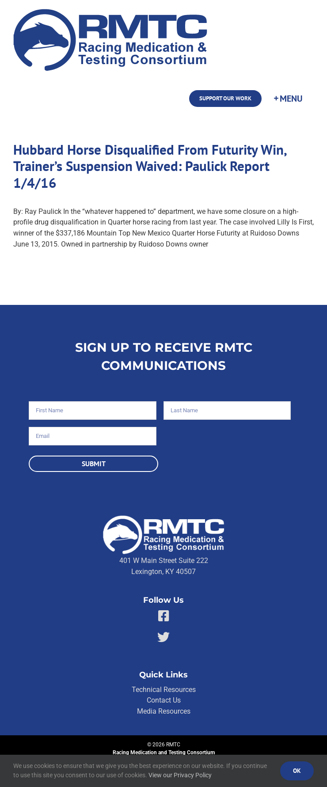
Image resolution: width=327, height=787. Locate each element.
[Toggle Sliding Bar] (288, 98)
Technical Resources (164, 689)
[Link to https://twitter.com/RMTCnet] (163, 637)
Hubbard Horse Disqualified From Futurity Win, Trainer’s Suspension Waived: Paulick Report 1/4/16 (149, 166)
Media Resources (163, 711)
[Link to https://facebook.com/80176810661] (163, 616)
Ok (297, 771)
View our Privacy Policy (180, 775)
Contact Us (164, 700)
